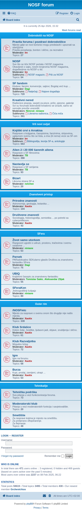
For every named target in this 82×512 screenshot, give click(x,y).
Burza (16, 369)
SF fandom (19, 83)
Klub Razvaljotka (24, 341)
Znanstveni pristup (41, 194)
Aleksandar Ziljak (55, 279)
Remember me (54, 456)
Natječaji (31, 91)
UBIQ (16, 273)
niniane (40, 111)
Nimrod (30, 111)
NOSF (16, 61)
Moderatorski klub (24, 403)
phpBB (29, 504)
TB (26, 155)
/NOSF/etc (19, 310)
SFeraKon (19, 287)
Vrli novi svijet (41, 124)
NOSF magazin (35, 74)
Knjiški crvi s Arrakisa (27, 130)
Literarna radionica (36, 113)
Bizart (16, 178)
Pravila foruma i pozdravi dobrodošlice (39, 41)
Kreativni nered (22, 100)
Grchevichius (18, 489)
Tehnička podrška (24, 392)
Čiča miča (56, 113)
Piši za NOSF (54, 74)
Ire (26, 52)
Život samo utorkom (26, 240)
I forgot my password (12, 456)
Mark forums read (71, 30)
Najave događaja (49, 91)
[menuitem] (11, 13)
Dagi (27, 89)
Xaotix (28, 206)
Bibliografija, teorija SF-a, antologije (44, 141)
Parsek (17, 256)
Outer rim (41, 304)
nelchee (29, 183)
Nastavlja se (20, 164)
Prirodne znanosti (24, 200)
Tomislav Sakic (34, 279)
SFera (41, 233)
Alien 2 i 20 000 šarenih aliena (32, 149)
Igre (15, 355)
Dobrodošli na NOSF (41, 35)
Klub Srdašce (21, 327)
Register (18, 435)
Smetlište (18, 415)
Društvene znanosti (25, 214)
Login (4, 435)
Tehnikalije (41, 385)
